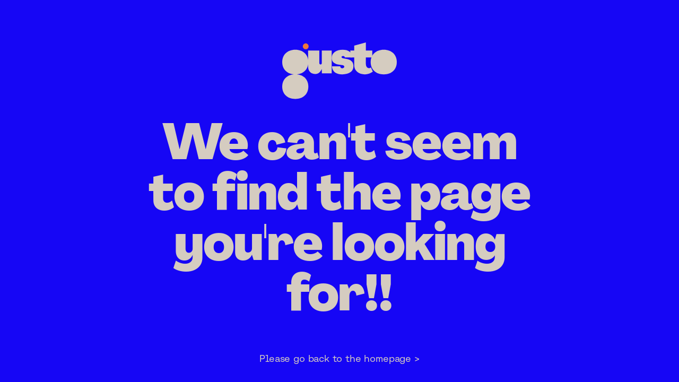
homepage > (391, 358)
